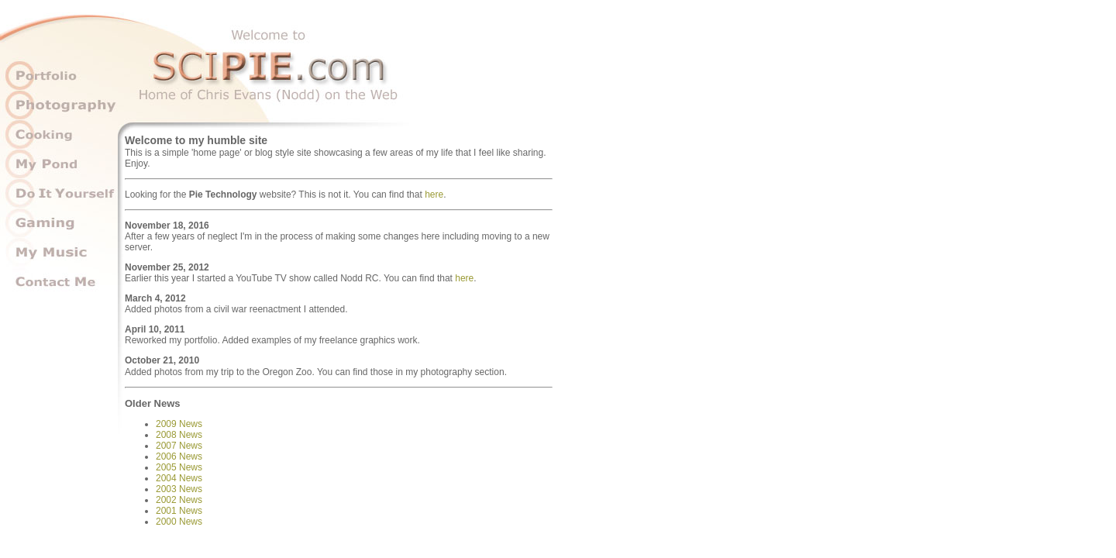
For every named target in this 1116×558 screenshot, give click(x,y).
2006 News (179, 456)
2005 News (179, 467)
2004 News (179, 478)
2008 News (179, 434)
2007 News (179, 445)
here (434, 194)
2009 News (179, 423)
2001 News (179, 510)
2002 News (179, 499)
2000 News (179, 521)
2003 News (179, 489)
